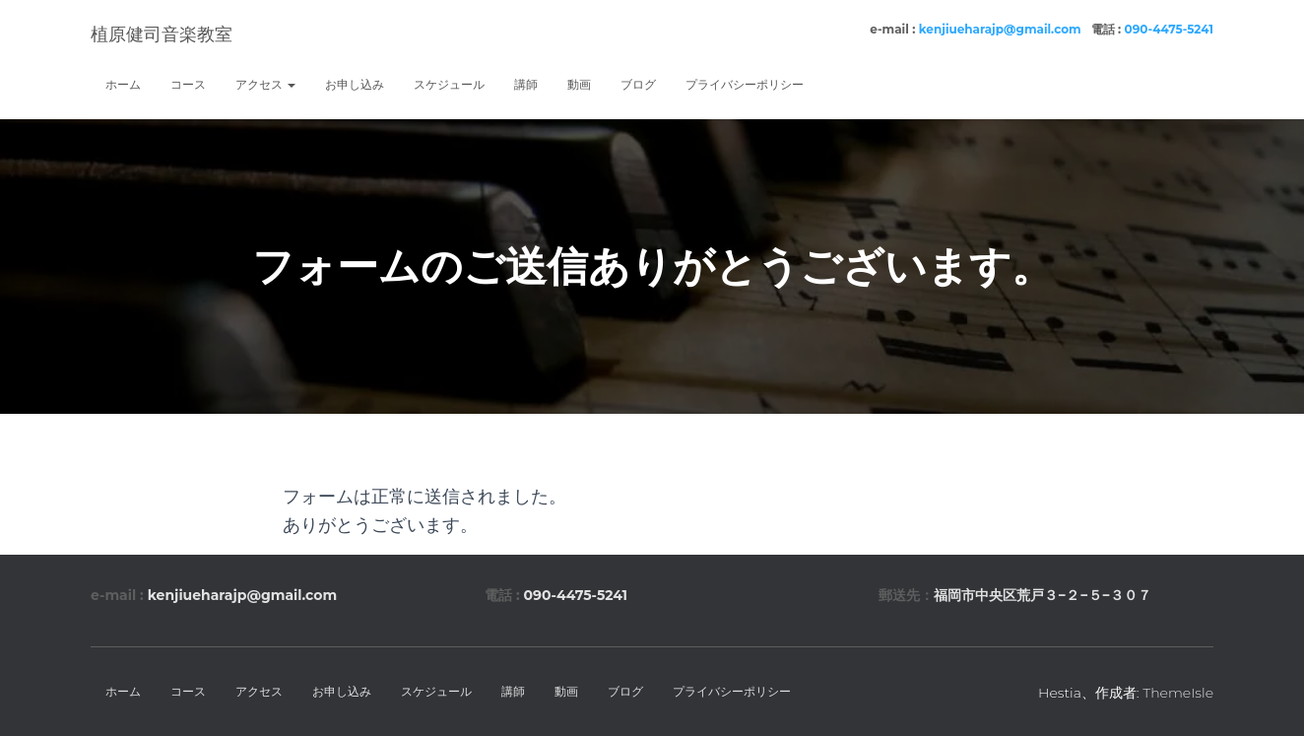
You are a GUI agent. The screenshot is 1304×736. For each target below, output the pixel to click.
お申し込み (354, 84)
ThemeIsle (1177, 693)
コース (188, 84)
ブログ (638, 84)
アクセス (265, 84)
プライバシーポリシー (744, 84)
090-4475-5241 (1169, 29)
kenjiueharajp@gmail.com (1000, 29)
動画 (579, 84)
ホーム (123, 84)
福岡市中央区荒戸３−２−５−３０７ (1042, 595)
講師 (526, 84)
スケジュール (449, 84)
